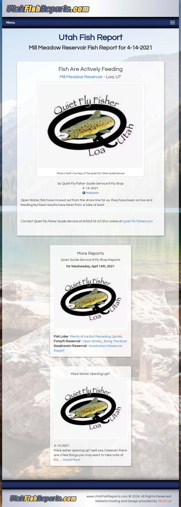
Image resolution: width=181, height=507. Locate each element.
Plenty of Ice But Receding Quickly (96, 336)
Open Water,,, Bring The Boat (105, 341)
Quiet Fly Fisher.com (137, 221)
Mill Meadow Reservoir (81, 77)
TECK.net (165, 501)
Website (92, 193)
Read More (71, 459)
